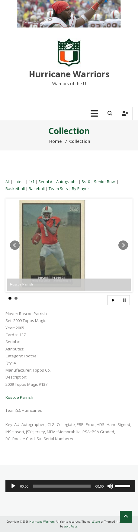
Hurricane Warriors (69, 74)
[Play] (13, 486)
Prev (15, 245)
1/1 (31, 181)
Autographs (67, 181)
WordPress (71, 526)
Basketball (15, 188)
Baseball (37, 188)
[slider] (62, 486)
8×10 (86, 181)
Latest (19, 181)
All (7, 181)
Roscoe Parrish (19, 397)
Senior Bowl (105, 181)
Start (113, 300)
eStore (96, 522)
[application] (70, 486)
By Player (80, 188)
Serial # (45, 181)
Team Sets (58, 188)
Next (123, 245)
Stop (124, 300)
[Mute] (110, 486)
